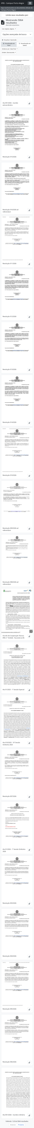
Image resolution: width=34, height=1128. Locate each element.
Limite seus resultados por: (17, 15)
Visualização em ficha (9, 44)
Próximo (21, 1125)
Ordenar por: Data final (9, 49)
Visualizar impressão (9, 40)
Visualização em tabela (25, 44)
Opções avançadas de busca (14, 34)
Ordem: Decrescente (8, 52)
